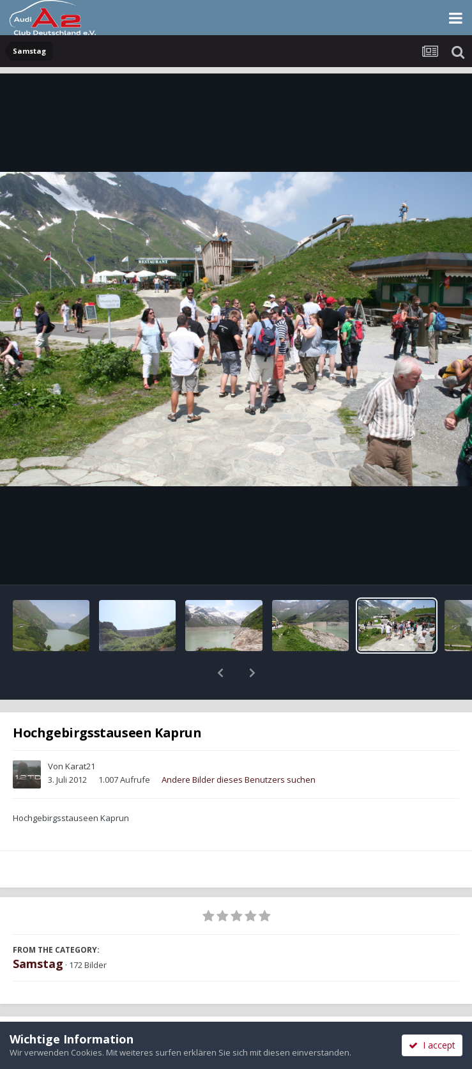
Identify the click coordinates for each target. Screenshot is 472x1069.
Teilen (118, 1006)
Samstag (38, 930)
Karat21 (80, 733)
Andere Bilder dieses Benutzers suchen (239, 746)
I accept (432, 1045)
